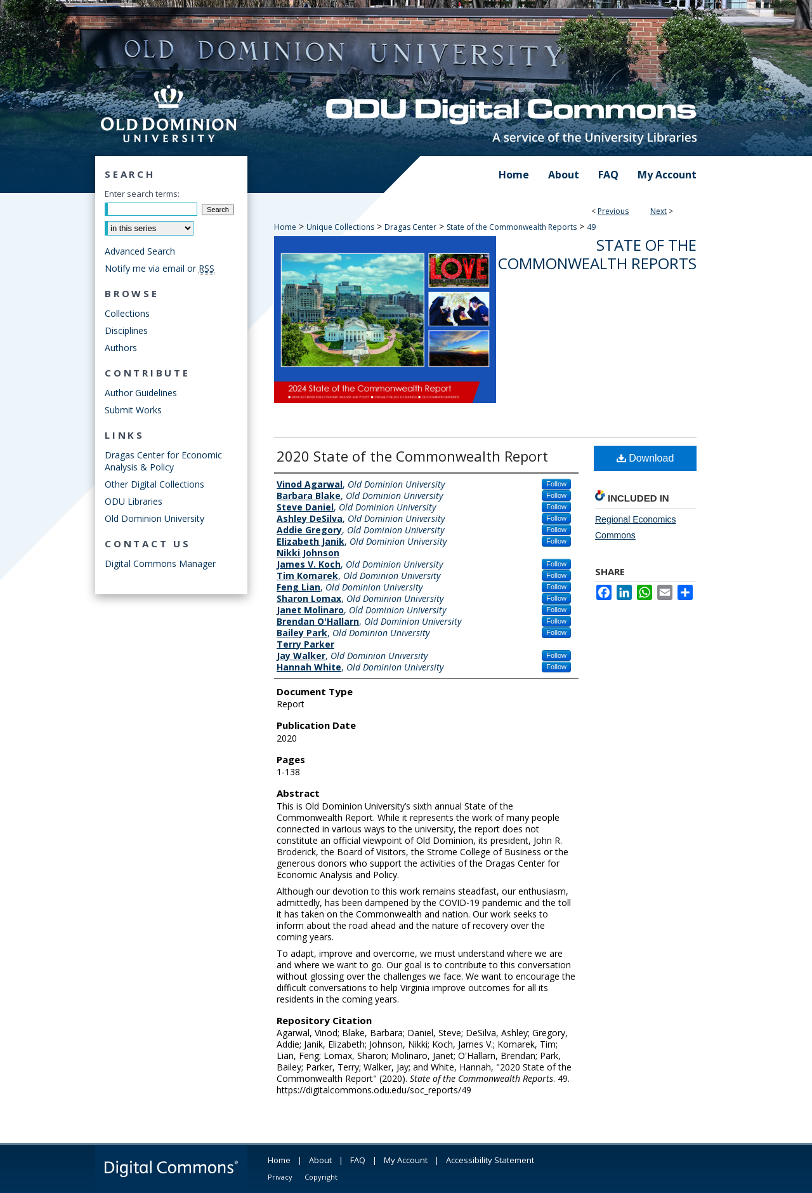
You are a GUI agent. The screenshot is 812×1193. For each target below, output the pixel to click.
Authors (121, 348)
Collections (127, 313)
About (320, 1160)
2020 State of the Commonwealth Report (412, 455)
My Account (406, 1160)
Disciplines (126, 330)
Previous (613, 211)
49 (591, 227)
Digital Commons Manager (160, 563)
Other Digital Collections (154, 484)
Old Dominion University (154, 518)
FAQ (357, 1160)
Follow (556, 484)
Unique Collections (340, 227)
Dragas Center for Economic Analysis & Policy (163, 461)
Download (645, 458)
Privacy (280, 1177)
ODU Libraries (133, 501)
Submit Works (133, 410)
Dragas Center (410, 227)
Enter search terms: (142, 193)
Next (658, 211)
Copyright (320, 1177)
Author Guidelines (141, 393)
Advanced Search (140, 251)
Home (285, 227)
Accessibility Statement (490, 1160)
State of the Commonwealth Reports (512, 227)
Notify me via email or (159, 268)
